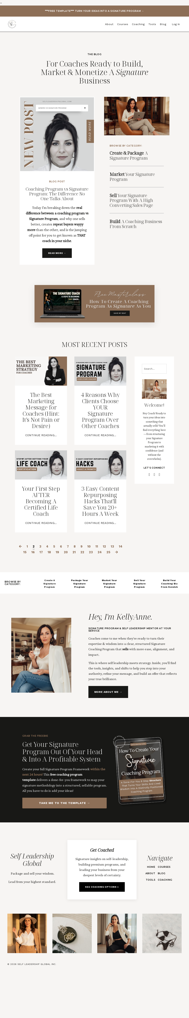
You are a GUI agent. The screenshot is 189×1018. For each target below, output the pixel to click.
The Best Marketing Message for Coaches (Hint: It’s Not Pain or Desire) (41, 419)
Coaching (138, 24)
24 (110, 586)
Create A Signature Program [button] (49, 623)
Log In (176, 24)
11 (102, 581)
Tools (152, 24)
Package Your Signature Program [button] (79, 623)
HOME (151, 910)
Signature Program (133, 175)
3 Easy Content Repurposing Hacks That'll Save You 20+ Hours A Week (100, 526)
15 (30, 586)
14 (21, 586)
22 (92, 586)
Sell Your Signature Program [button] (139, 623)
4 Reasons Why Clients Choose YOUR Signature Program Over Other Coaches (100, 419)
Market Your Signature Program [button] (109, 623)
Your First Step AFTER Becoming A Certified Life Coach (41, 519)
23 (101, 586)
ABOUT (150, 917)
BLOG (161, 917)
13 (119, 581)
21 (83, 586)
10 (94, 581)
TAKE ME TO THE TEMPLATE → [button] (64, 844)
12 (111, 581)
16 (39, 586)
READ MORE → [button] (57, 253)
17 (47, 586)
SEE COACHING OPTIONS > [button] (102, 933)
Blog (163, 24)
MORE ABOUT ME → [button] (108, 732)
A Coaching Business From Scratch (137, 222)
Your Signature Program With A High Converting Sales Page (132, 199)
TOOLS (150, 923)
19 (65, 586)
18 (56, 586)
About (109, 24)
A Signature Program (130, 154)
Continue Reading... (40, 450)
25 (120, 586)
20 (74, 586)
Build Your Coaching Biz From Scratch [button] (169, 623)
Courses (122, 24)
